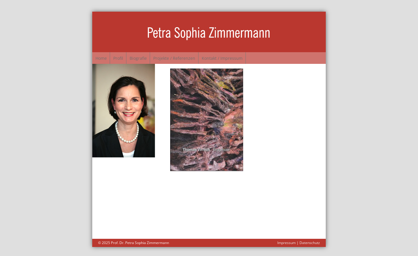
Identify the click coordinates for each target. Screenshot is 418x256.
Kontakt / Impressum (247, 56)
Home (103, 56)
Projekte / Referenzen (194, 56)
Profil (126, 56)
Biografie (152, 56)
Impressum (286, 240)
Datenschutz (309, 240)
